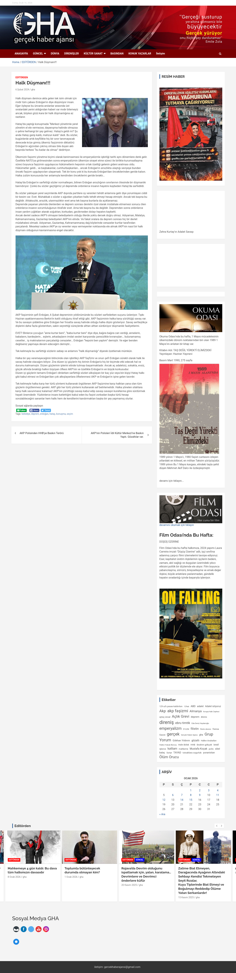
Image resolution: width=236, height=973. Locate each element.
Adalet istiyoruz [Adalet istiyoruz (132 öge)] (213, 706)
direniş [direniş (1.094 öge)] (166, 722)
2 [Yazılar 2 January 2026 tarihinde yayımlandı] (199, 790)
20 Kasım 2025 (129, 885)
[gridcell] (190, 393)
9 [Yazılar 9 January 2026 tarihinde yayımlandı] (199, 795)
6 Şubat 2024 (22, 89)
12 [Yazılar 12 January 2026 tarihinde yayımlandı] (163, 799)
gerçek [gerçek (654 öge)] (173, 734)
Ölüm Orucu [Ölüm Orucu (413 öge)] (169, 757)
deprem (35, 414)
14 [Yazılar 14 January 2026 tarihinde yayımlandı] (181, 799)
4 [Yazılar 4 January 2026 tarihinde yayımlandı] (217, 790)
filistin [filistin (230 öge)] (195, 728)
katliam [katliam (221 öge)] (172, 748)
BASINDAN (117, 53)
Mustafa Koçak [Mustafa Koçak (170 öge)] (198, 748)
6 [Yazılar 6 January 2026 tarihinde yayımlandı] (172, 795)
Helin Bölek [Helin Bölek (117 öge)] (183, 744)
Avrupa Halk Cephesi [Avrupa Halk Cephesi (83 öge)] (211, 712)
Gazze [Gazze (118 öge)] (162, 735)
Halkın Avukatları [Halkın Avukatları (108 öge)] (209, 740)
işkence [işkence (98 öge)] (162, 749)
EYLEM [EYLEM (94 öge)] (186, 729)
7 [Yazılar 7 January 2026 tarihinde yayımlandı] (182, 795)
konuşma (61, 414)
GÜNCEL (38, 53)
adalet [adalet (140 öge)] (200, 706)
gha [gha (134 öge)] (201, 734)
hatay (52, 414)
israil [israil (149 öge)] (216, 744)
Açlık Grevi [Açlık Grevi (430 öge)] (180, 716)
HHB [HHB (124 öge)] (193, 744)
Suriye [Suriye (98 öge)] (169, 753)
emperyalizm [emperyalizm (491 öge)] (170, 728)
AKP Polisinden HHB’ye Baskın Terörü (42, 433)
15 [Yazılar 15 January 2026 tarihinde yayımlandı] (190, 799)
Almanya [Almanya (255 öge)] (196, 711)
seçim (70, 414)
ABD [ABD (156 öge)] (193, 706)
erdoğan (44, 414)
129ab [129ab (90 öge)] (186, 706)
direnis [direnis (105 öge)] (204, 717)
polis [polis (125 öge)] (211, 748)
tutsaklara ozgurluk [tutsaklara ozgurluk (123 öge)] (192, 752)
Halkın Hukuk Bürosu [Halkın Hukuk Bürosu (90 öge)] (168, 745)
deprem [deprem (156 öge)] (195, 716)
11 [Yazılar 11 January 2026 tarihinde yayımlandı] (217, 795)
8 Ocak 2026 (14, 877)
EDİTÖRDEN (22, 77)
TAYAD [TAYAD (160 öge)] (177, 752)
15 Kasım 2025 (186, 897)
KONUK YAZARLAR (140, 53)
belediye (26, 414)
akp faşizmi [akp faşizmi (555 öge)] (177, 710)
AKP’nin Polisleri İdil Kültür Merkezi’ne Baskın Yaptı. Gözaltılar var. (117, 435)
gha (33, 89)
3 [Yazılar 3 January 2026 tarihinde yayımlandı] (209, 790)
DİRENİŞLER (71, 53)
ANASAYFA (21, 53)
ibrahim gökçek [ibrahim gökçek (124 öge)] (204, 744)
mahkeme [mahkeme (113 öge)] (183, 749)
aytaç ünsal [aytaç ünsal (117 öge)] (165, 717)
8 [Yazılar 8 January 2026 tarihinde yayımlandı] (191, 795)
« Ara (162, 814)
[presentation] (217, 826)
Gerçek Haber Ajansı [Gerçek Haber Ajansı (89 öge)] (189, 735)
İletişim (160, 53)
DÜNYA (55, 53)
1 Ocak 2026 (70, 877)
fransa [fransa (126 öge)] (216, 729)
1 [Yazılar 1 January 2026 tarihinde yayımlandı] (191, 790)
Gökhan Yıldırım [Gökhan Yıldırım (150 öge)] (181, 740)
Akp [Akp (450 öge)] (162, 711)
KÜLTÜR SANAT (93, 53)
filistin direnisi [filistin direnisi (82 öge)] (205, 729)
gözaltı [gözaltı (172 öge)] (195, 740)
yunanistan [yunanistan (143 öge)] (209, 752)
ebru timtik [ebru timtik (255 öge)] (182, 723)
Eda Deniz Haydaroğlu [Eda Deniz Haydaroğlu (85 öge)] (200, 723)
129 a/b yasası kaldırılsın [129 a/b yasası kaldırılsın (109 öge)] (171, 706)
